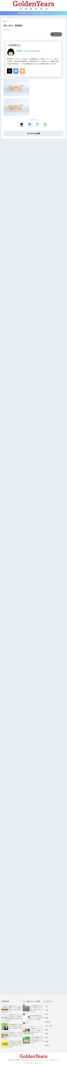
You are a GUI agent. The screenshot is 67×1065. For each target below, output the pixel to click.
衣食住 (47, 1045)
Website (22, 68)
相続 (41, 9)
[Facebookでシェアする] (29, 119)
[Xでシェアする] (21, 119)
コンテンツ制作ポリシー (52, 1060)
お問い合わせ (25, 1060)
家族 (46, 1030)
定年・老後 (48, 1026)
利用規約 (17, 1060)
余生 (46, 9)
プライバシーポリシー (36, 1060)
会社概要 (10, 1060)
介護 (26, 9)
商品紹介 (48, 1022)
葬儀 (46, 1041)
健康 (31, 9)
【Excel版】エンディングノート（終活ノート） (33, 13)
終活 (36, 9)
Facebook (16, 68)
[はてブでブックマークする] (37, 119)
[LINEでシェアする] (45, 119)
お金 (20, 9)
